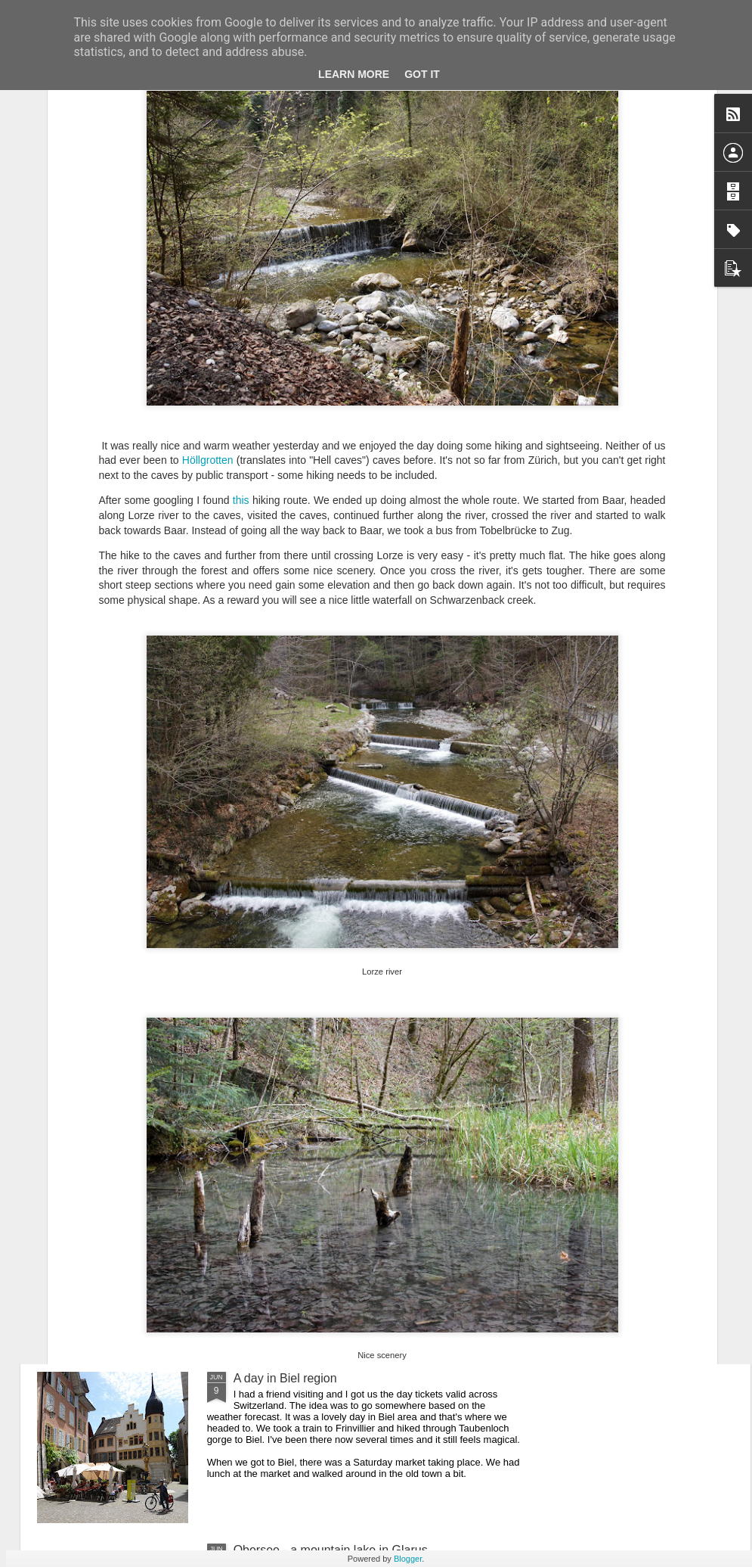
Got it (422, 74)
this (241, 368)
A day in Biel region (285, 1378)
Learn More (353, 74)
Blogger (408, 1558)
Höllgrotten (208, 328)
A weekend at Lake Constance (315, 1206)
